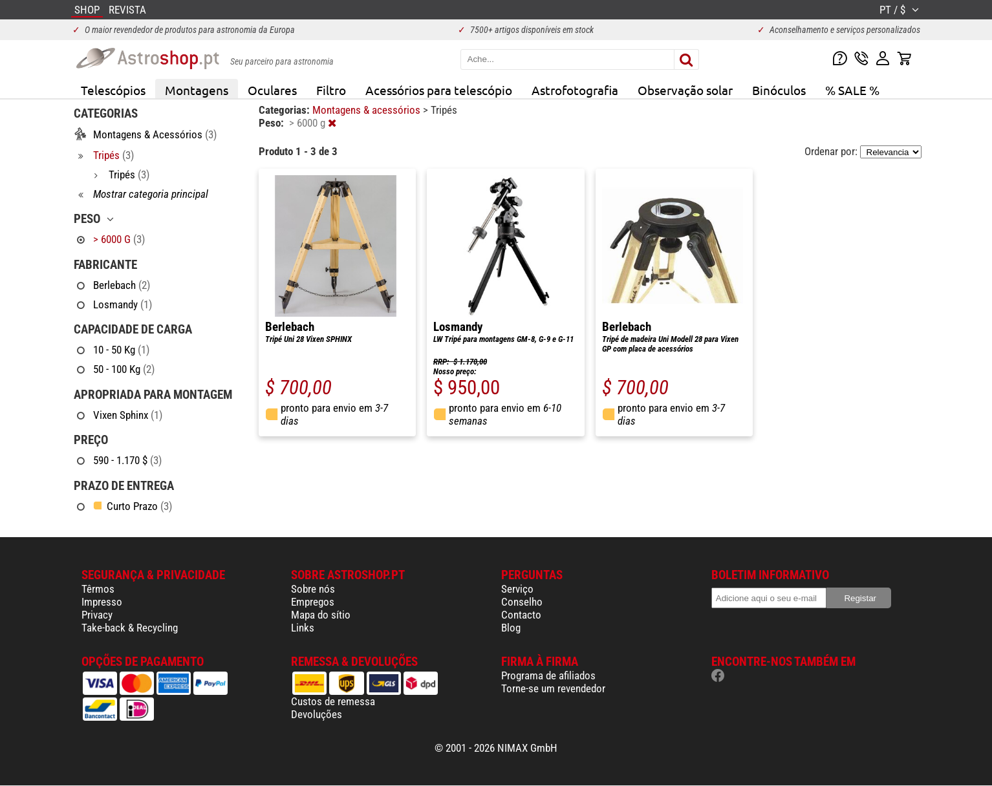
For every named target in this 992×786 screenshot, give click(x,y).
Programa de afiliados (548, 675)
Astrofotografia (575, 90)
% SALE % (852, 90)
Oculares (272, 90)
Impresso (101, 601)
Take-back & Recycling (129, 627)
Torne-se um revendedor (553, 688)
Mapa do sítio (320, 614)
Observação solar (685, 90)
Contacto (521, 614)
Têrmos (97, 588)
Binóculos (779, 90)
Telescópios (113, 90)
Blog (511, 627)
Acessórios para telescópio (438, 90)
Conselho (522, 601)
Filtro (331, 90)
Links (302, 627)
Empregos (312, 601)
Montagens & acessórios (367, 109)
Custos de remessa (333, 701)
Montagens (196, 90)
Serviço (517, 588)
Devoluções (316, 714)
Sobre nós (313, 588)
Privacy (97, 614)
